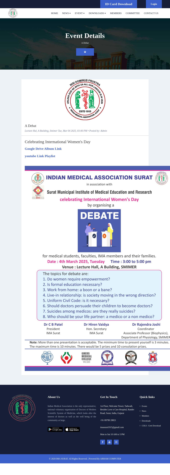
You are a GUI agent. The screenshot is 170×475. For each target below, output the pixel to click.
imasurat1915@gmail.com (112, 427)
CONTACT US (151, 13)
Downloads (146, 421)
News (144, 411)
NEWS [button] (65, 13)
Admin (104, 130)
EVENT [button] (79, 13)
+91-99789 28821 (108, 420)
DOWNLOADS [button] (96, 13)
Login (154, 4)
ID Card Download (118, 4)
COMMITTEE (133, 13)
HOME (54, 13)
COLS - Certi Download (151, 426)
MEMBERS (116, 13)
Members (145, 416)
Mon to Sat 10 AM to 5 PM (112, 434)
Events (144, 406)
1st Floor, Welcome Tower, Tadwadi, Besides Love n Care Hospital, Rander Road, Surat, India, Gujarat (117, 409)
